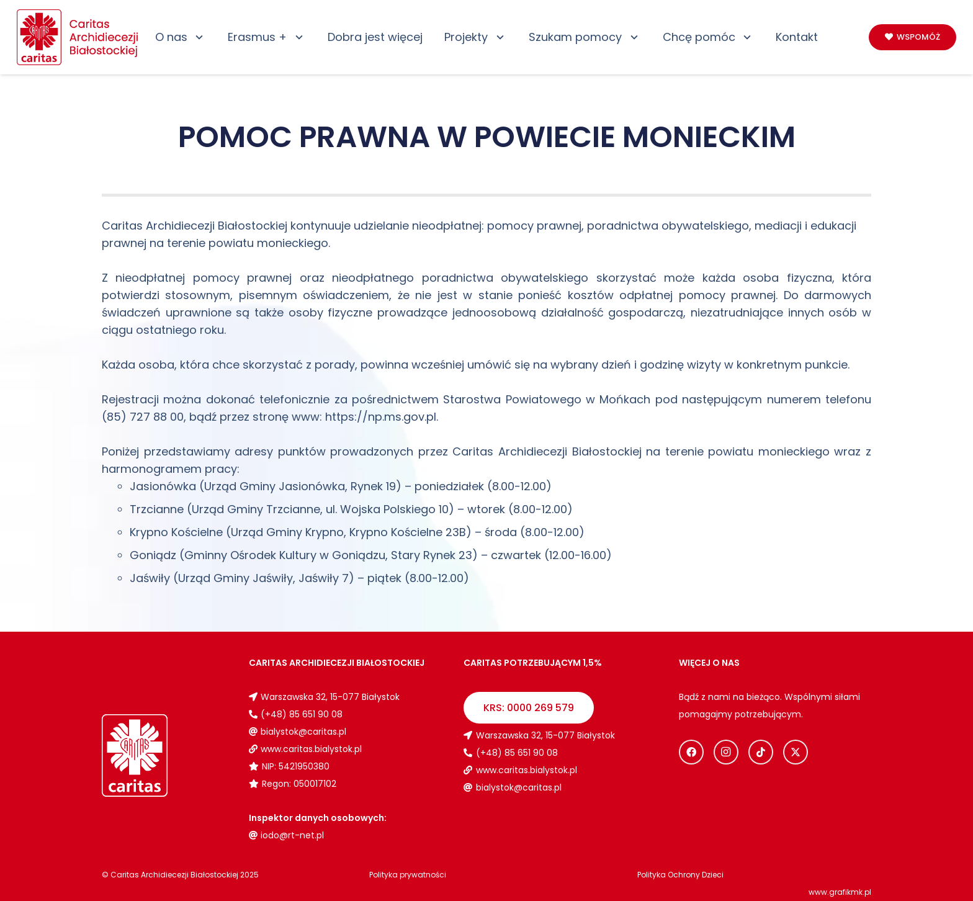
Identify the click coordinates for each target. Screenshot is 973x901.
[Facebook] (691, 752)
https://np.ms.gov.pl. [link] (381, 416)
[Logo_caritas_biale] (164, 755)
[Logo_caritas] (78, 37)
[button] (197, 37)
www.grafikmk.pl (840, 892)
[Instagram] (726, 752)
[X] (795, 752)
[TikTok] (760, 752)
